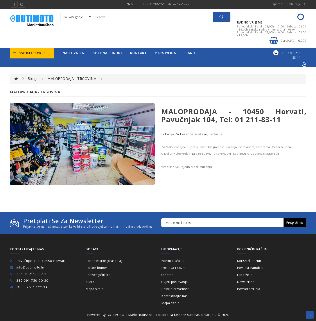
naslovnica (73, 53)
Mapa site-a (95, 289)
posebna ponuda (107, 53)
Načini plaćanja (173, 261)
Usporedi (277, 4)
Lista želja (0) (296, 4)
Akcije (90, 282)
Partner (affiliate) (99, 275)
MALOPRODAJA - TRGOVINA (71, 78)
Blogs (33, 78)
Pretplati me (294, 222)
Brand (189, 53)
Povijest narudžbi (250, 268)
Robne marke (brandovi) (104, 261)
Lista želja (245, 275)
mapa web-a (165, 53)
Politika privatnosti (175, 289)
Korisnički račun (249, 261)
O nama (167, 275)
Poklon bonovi (97, 268)
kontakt (138, 53)
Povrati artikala (248, 289)
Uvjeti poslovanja (174, 282)
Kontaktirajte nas (174, 296)
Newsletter (245, 282)
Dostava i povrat (174, 268)
